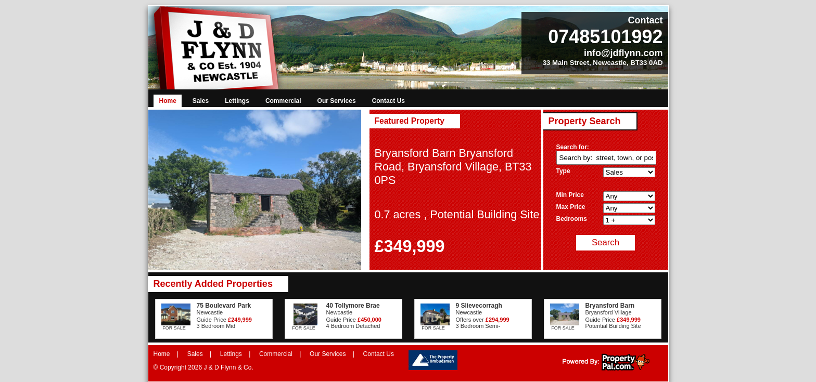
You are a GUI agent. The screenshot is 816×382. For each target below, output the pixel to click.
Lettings (237, 100)
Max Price (570, 206)
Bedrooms (571, 218)
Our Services (336, 100)
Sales (201, 100)
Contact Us (388, 100)
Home (167, 100)
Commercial (283, 100)
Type (563, 171)
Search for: (572, 147)
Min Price (570, 195)
